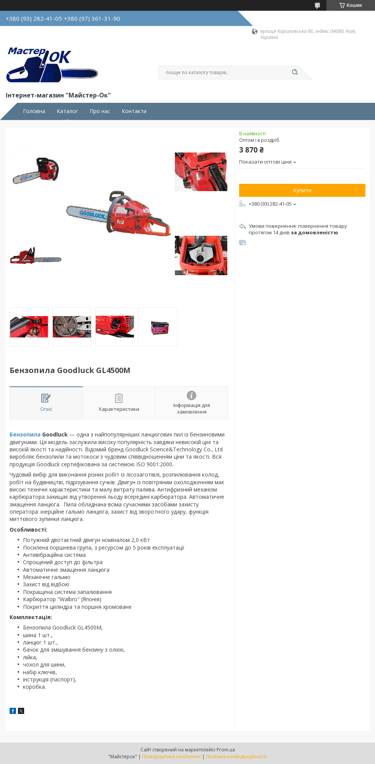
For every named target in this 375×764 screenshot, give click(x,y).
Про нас (100, 111)
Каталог (67, 111)
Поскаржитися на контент (171, 756)
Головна (34, 111)
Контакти (134, 111)
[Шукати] (294, 72)
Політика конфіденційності (236, 756)
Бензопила (25, 434)
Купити (302, 190)
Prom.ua (226, 749)
